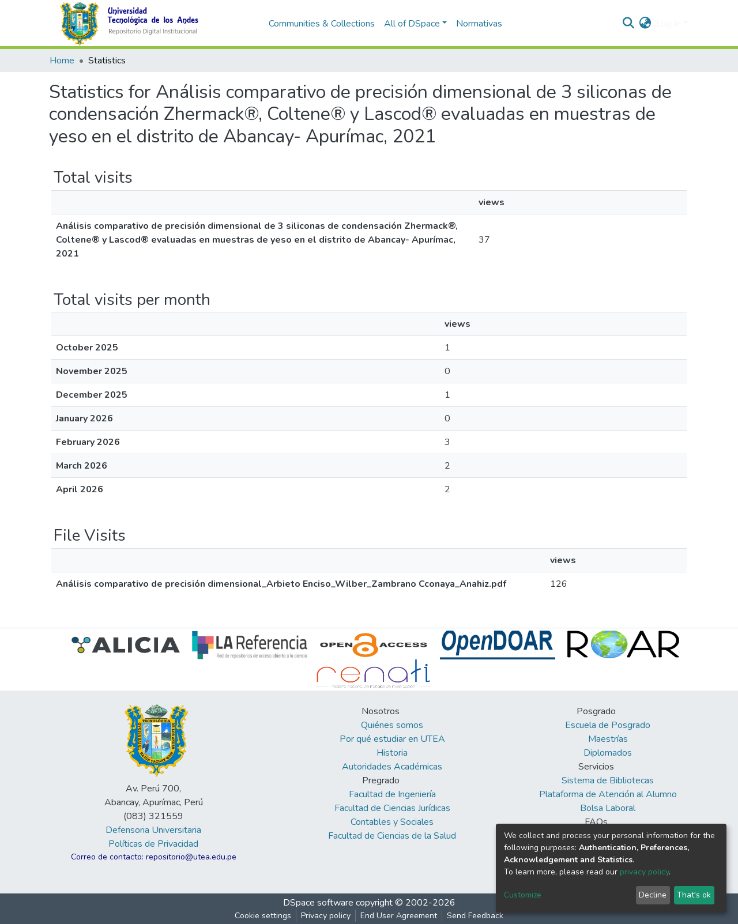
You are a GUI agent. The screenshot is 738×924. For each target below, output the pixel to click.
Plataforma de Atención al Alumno (608, 794)
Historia (392, 752)
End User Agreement (398, 915)
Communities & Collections (322, 23)
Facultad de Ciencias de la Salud (392, 835)
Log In (668, 23)
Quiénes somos (392, 725)
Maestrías (608, 739)
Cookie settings (263, 915)
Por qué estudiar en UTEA (392, 739)
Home (62, 60)
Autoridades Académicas (392, 766)
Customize (522, 894)
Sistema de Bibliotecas (608, 780)
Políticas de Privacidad (153, 844)
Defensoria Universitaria (153, 830)
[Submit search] (629, 24)
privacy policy (644, 871)
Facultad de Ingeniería (392, 794)
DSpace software (318, 902)
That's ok (694, 894)
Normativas (479, 23)
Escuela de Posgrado (607, 725)
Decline (653, 894)
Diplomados (607, 752)
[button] (645, 24)
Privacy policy (326, 915)
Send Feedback (475, 915)
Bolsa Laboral (607, 808)
